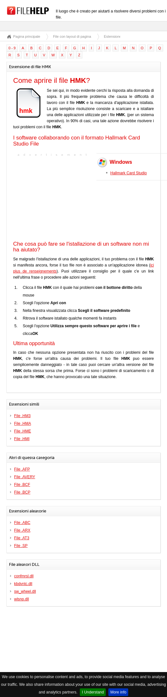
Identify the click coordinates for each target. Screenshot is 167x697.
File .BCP (22, 492)
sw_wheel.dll (25, 591)
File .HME (22, 431)
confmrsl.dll (24, 576)
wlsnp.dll (21, 599)
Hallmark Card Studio (128, 173)
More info (118, 692)
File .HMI (21, 439)
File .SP (21, 545)
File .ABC (22, 522)
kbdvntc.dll (23, 584)
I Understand (93, 692)
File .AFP (22, 469)
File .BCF (22, 484)
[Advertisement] (53, 198)
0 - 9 (12, 48)
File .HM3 (22, 416)
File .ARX (22, 530)
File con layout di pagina (72, 36)
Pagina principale (26, 36)
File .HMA (22, 423)
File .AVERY (24, 477)
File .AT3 (21, 538)
